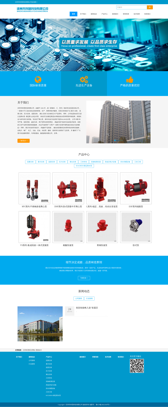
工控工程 (137, 162)
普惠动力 (39, 350)
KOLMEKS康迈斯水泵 (84, 166)
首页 (73, 14)
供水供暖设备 (125, 162)
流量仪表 (30, 162)
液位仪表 (73, 162)
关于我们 (83, 14)
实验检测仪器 (96, 162)
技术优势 (137, 14)
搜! (150, 7)
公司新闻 (78, 298)
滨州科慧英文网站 (29, 350)
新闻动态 (94, 14)
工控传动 (83, 162)
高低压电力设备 (110, 162)
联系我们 (147, 14)
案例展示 (115, 14)
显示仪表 (41, 162)
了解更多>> (23, 141)
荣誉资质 (126, 14)
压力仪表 (62, 162)
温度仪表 (51, 162)
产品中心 (105, 14)
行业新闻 (89, 298)
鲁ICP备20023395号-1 (103, 405)
